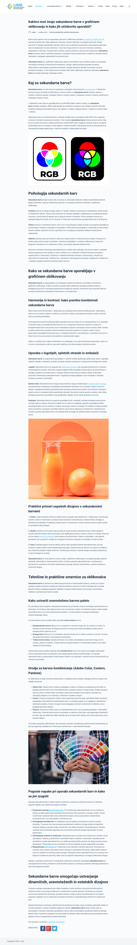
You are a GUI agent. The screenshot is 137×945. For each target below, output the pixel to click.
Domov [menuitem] (30, 6)
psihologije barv (51, 847)
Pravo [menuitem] (107, 6)
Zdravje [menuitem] (92, 6)
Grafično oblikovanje (71, 32)
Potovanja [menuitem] (81, 6)
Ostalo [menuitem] (114, 6)
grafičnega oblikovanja (55, 922)
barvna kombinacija (46, 536)
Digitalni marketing (56, 32)
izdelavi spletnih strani (97, 384)
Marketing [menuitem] (40, 6)
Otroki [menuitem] (100, 6)
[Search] (129, 6)
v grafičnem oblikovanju (93, 39)
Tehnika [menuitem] (70, 6)
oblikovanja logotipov (69, 367)
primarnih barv (89, 89)
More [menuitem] (123, 6)
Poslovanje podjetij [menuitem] (55, 6)
